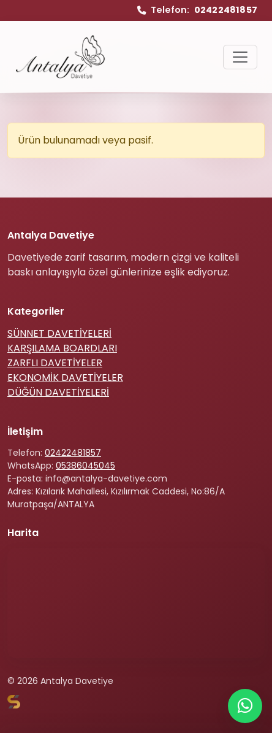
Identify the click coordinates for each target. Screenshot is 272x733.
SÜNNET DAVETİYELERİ (59, 333)
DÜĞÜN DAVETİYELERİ (58, 392)
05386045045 (85, 465)
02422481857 (73, 453)
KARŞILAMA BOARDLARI (62, 348)
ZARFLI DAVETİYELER (54, 363)
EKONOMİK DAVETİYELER (65, 377)
